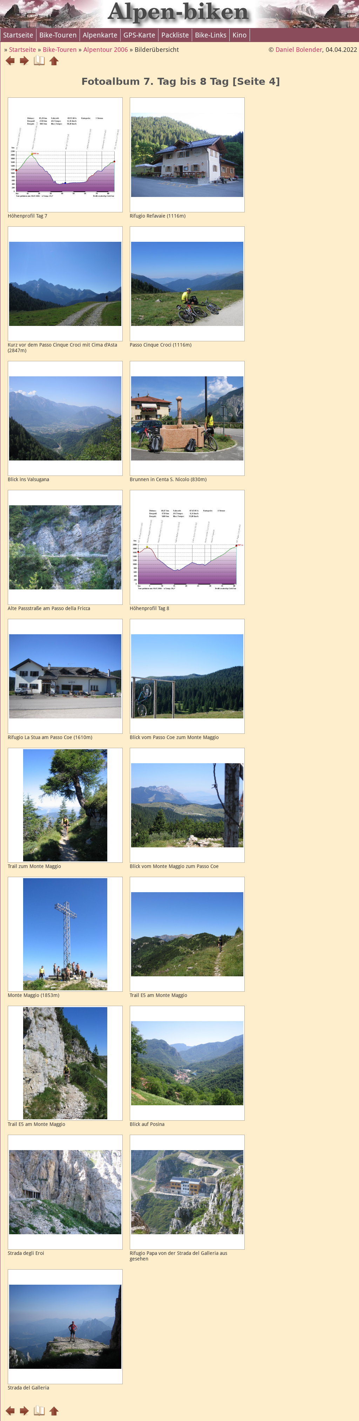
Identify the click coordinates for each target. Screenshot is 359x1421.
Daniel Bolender (299, 49)
